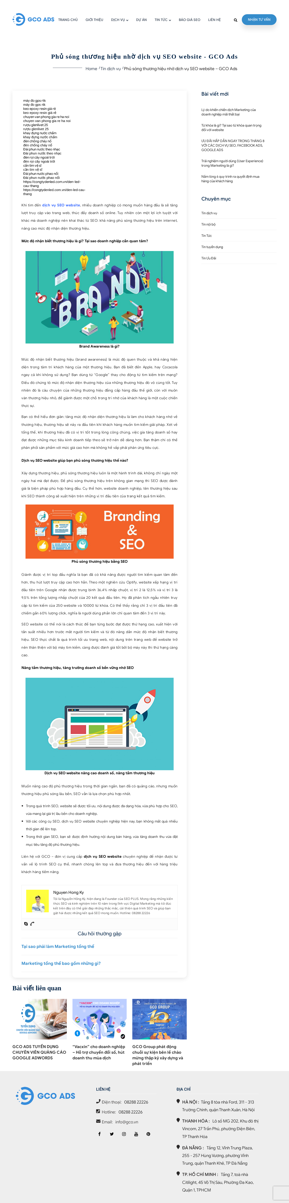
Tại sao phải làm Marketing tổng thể (57, 946)
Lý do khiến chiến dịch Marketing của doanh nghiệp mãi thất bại (228, 112)
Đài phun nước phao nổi (40, 174)
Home (91, 68)
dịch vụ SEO (95, 856)
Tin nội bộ (208, 224)
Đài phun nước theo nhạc (41, 149)
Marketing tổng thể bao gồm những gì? (61, 963)
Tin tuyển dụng (212, 247)
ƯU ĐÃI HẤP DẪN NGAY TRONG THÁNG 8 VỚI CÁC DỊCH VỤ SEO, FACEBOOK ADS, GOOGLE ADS (232, 145)
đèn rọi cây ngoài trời (39, 157)
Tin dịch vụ (110, 68)
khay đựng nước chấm (39, 133)
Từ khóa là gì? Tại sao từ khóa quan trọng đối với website (231, 127)
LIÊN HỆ (214, 20)
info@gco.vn (126, 1122)
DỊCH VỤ (118, 20)
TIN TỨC (161, 20)
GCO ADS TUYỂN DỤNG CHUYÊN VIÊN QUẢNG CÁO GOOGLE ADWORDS (39, 1052)
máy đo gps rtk (34, 101)
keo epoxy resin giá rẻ (39, 109)
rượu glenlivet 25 (35, 125)
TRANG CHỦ (68, 20)
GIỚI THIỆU (94, 20)
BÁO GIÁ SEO (189, 20)
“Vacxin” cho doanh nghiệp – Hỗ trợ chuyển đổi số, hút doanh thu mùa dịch (98, 1052)
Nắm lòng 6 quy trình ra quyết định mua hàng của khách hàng (230, 179)
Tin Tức (206, 236)
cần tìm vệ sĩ (32, 166)
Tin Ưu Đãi (208, 258)
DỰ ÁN (141, 20)
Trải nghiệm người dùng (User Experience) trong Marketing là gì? (232, 163)
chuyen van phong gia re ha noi (46, 117)
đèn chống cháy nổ (37, 141)
